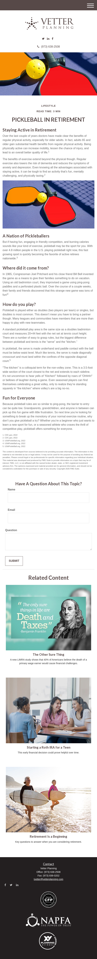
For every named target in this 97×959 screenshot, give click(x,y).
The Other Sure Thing (48, 654)
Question (11, 530)
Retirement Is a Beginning (48, 836)
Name (11, 489)
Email (11, 509)
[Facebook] (52, 39)
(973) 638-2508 (48, 46)
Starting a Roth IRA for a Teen (48, 747)
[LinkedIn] (48, 39)
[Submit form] (14, 561)
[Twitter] (43, 39)
